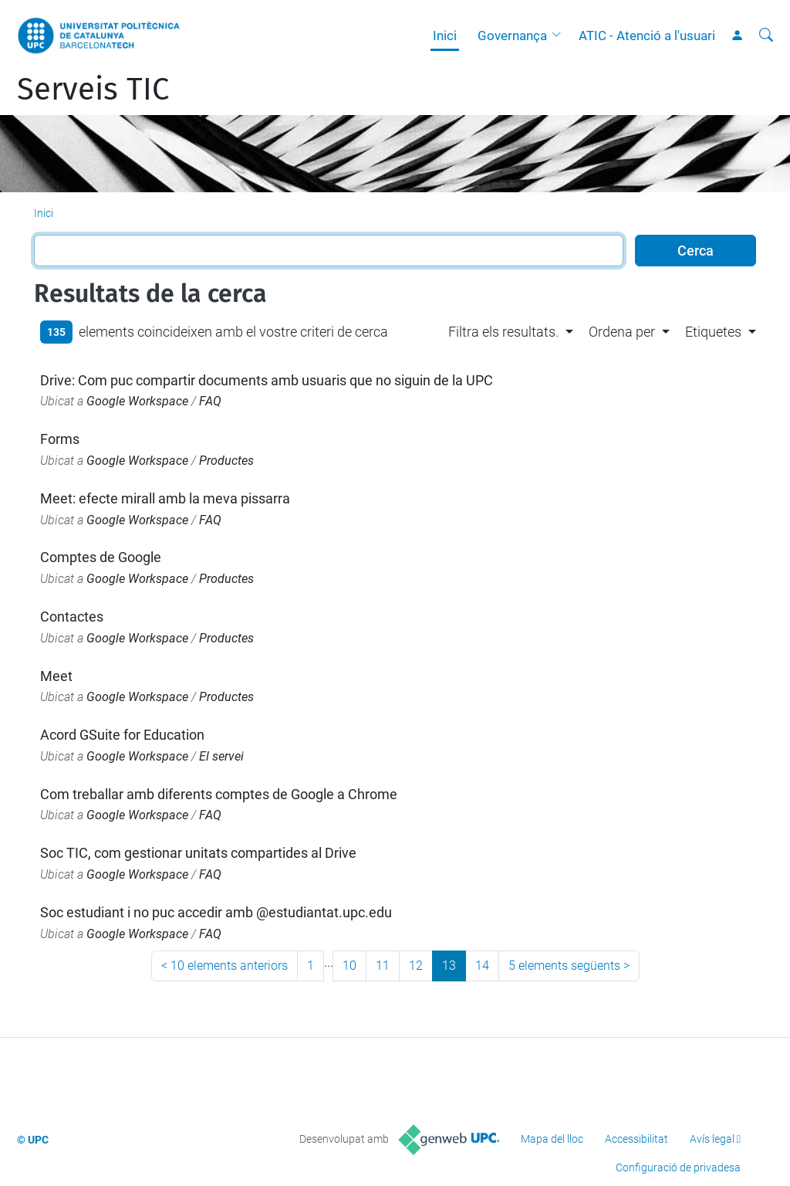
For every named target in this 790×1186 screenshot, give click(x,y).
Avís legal (712, 1139)
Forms (59, 439)
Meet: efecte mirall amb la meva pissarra (165, 498)
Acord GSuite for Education (122, 735)
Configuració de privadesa (678, 1167)
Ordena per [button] (622, 332)
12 (416, 965)
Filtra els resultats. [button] (503, 332)
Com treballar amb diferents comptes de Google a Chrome (218, 794)
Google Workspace (137, 401)
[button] (560, 35)
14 (482, 965)
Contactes (71, 616)
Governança (512, 35)
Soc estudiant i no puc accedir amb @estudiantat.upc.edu (216, 912)
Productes (226, 460)
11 (383, 965)
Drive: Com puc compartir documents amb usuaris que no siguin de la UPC (266, 380)
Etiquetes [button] (713, 332)
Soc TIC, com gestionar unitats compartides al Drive (198, 853)
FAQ (210, 401)
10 (349, 965)
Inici (445, 35)
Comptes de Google (100, 557)
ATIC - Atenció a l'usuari (647, 35)
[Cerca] (766, 35)
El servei (221, 756)
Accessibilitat (636, 1139)
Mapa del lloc (552, 1139)
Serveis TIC (93, 89)
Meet (56, 676)
